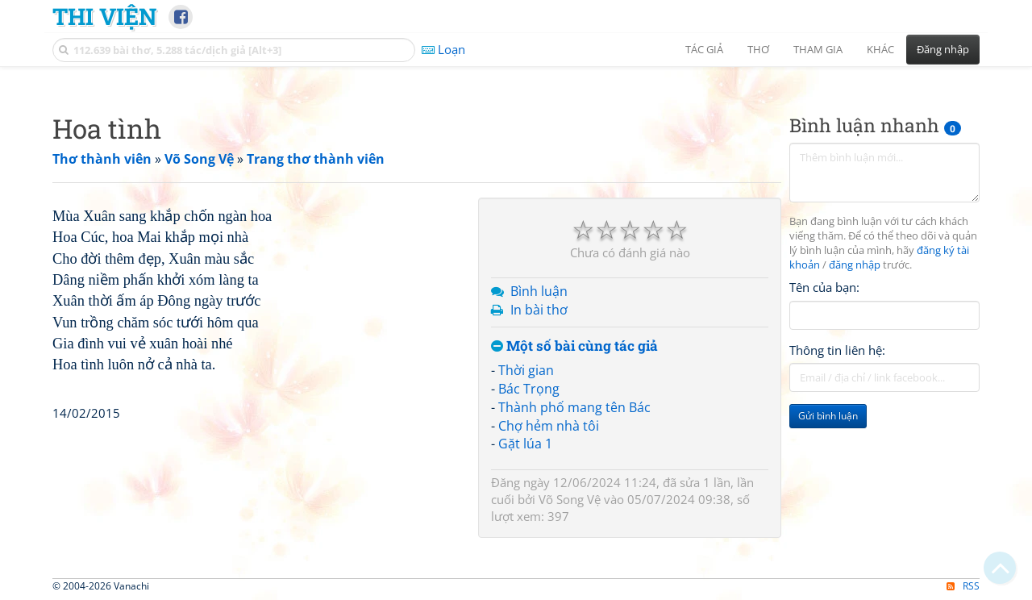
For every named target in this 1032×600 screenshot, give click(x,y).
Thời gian (526, 370)
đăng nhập (854, 265)
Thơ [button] (758, 49)
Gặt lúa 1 (525, 443)
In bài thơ (539, 310)
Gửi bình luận (828, 416)
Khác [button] (880, 49)
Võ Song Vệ (570, 499)
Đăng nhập (943, 49)
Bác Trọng (529, 389)
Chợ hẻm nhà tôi (548, 426)
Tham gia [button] (818, 49)
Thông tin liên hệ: (837, 350)
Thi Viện (104, 16)
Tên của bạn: (824, 287)
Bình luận (539, 291)
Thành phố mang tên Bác (574, 407)
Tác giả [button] (704, 49)
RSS (963, 586)
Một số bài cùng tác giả (574, 346)
